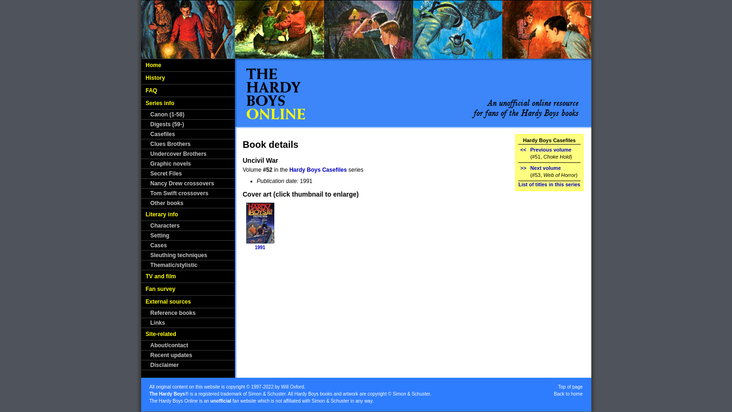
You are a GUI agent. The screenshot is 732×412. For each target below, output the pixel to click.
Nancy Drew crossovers (182, 183)
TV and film (161, 276)
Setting (160, 235)
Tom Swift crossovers (180, 193)
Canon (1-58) (168, 114)
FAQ (152, 90)
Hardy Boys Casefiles (318, 170)
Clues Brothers (171, 144)
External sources (168, 301)
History (155, 78)
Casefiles (163, 134)
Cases (159, 245)
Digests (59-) (167, 124)
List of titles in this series (549, 184)
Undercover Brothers (179, 154)
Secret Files (166, 173)
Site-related (161, 334)
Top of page (570, 386)
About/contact (170, 345)
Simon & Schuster (266, 394)
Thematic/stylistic (174, 265)
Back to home (568, 394)
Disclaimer (165, 365)
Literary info (162, 214)
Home (153, 65)
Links (158, 323)
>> (523, 168)
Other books (167, 203)
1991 (260, 247)
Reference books (173, 313)
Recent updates (171, 355)
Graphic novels (171, 163)
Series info (160, 103)
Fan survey (160, 289)
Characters (165, 225)
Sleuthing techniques (179, 255)
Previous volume (551, 150)
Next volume (545, 168)
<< (523, 150)
